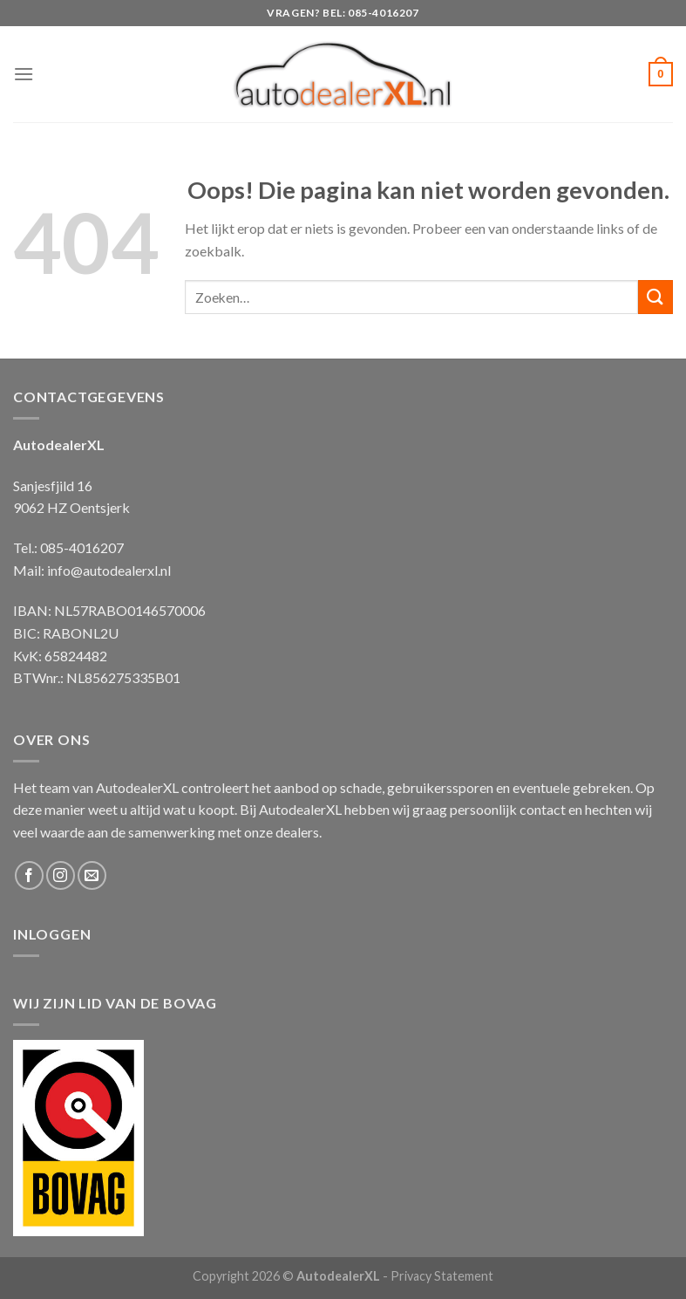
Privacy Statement (442, 1275)
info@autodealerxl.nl (109, 570)
